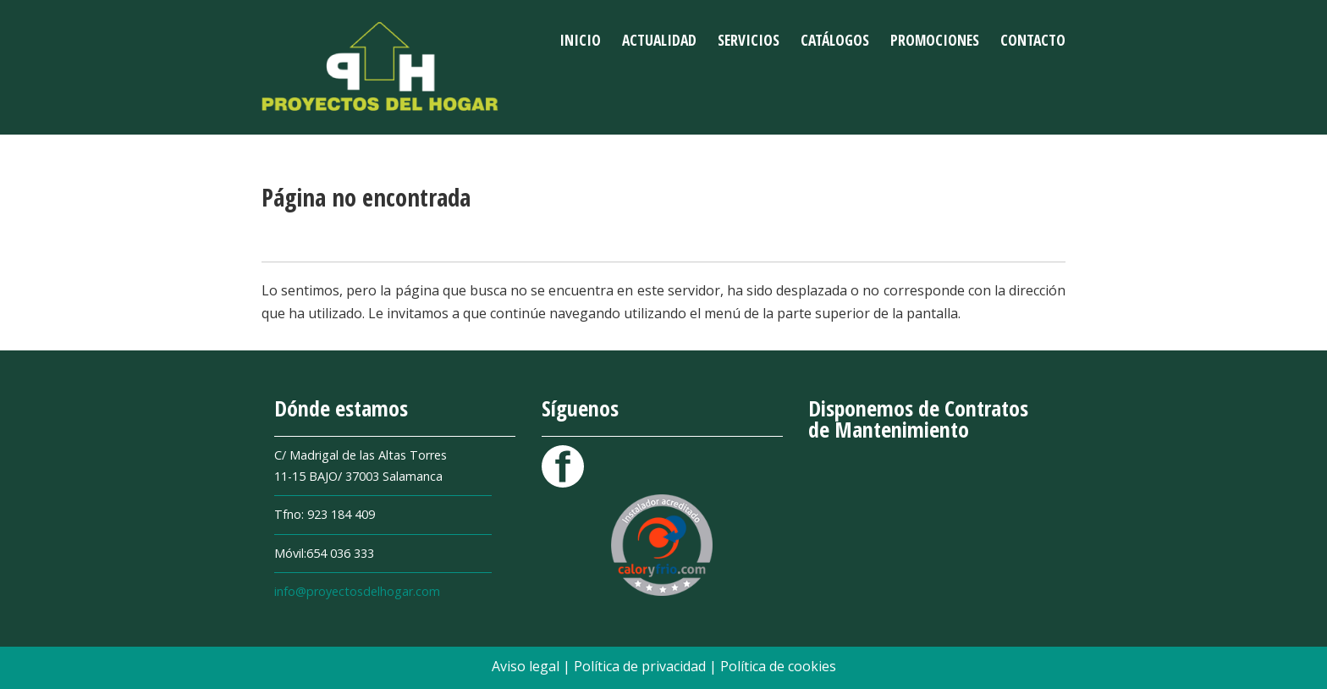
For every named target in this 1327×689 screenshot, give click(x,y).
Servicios (748, 40)
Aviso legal (527, 666)
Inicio (580, 40)
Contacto (1032, 40)
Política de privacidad (641, 666)
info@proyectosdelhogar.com (357, 591)
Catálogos (835, 40)
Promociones (934, 40)
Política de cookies (778, 666)
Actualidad (659, 40)
